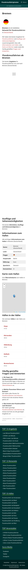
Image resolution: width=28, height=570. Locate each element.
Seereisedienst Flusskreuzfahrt (12, 453)
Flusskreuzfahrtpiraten (10, 2)
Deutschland (8, 32)
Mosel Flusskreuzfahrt (9, 483)
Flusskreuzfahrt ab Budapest (10, 505)
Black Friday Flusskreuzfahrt (11, 451)
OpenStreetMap (22, 312)
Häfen (13, 418)
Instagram (5, 556)
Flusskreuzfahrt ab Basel (9, 500)
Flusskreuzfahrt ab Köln (9, 513)
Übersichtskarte (7, 385)
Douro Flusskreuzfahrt (9, 470)
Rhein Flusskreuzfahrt (9, 465)
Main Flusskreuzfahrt (9, 481)
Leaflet (15, 312)
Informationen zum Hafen (10, 45)
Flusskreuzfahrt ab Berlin (9, 503)
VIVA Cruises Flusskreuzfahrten (12, 535)
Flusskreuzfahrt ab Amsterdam (11, 498)
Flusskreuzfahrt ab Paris (9, 515)
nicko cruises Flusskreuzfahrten (12, 543)
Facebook (5, 551)
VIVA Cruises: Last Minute (10, 438)
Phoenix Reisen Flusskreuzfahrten (13, 538)
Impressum (14, 562)
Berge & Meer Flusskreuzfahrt (12, 456)
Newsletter (6, 562)
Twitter (4, 554)
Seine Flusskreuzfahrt (9, 478)
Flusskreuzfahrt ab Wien (9, 523)
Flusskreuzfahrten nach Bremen (12, 395)
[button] (14, 296)
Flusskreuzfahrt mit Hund (10, 441)
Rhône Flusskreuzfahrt (9, 473)
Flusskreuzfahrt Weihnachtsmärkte (13, 443)
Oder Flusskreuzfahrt (9, 488)
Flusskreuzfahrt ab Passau (10, 518)
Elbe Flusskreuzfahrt (9, 486)
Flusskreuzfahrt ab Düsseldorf (11, 508)
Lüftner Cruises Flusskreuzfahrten (13, 540)
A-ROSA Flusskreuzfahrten (11, 532)
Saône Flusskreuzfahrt (9, 476)
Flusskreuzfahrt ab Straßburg (11, 521)
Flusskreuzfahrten (8, 39)
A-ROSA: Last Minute (9, 436)
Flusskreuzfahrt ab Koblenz (10, 510)
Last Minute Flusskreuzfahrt (11, 433)
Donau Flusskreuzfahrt (10, 468)
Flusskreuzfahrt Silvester (10, 448)
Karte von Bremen (8, 47)
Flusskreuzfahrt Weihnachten (11, 446)
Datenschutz (21, 562)
